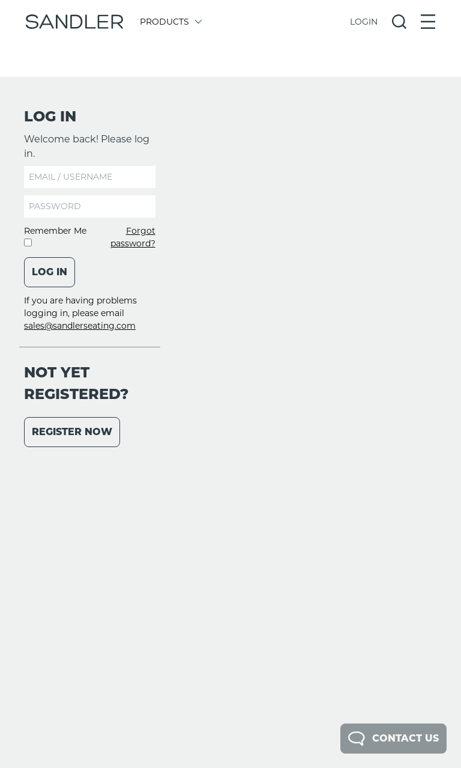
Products (170, 21)
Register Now (72, 431)
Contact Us (393, 738)
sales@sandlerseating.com (80, 325)
